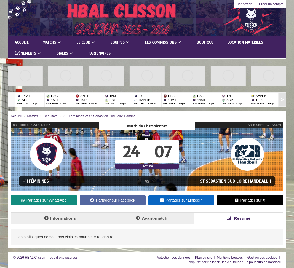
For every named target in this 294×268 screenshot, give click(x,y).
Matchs (51, 42)
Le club (85, 42)
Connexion (244, 4)
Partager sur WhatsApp (44, 200)
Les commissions (163, 42)
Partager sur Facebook (112, 200)
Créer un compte (271, 4)
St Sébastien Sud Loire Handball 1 (235, 181)
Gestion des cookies (262, 257)
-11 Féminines (36, 181)
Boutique (205, 42)
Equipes (119, 42)
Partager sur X (250, 200)
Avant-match (151, 218)
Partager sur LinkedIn (181, 200)
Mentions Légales (230, 257)
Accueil (22, 42)
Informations (60, 218)
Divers (64, 53)
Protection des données (173, 257)
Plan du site (204, 257)
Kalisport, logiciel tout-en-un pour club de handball (244, 262)
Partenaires (99, 53)
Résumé (238, 218)
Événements (28, 53)
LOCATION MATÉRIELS (245, 42)
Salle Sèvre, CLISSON (264, 125)
